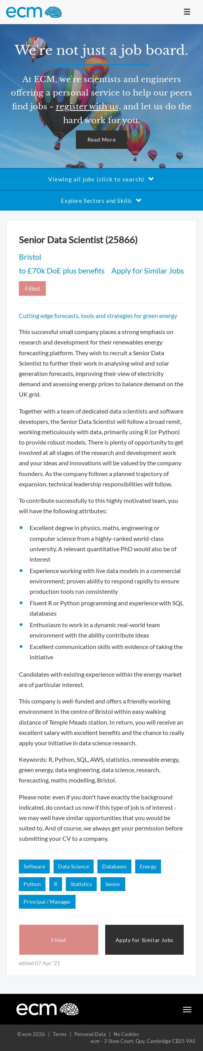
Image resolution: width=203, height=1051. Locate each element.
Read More (101, 139)
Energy (148, 866)
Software (34, 866)
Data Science (73, 866)
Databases (114, 866)
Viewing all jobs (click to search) (101, 179)
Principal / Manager (47, 901)
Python (32, 884)
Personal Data (90, 1034)
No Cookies (126, 1034)
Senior (113, 884)
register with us (87, 107)
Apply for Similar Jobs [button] (144, 940)
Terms (60, 1034)
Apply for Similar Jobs (147, 270)
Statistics (81, 884)
